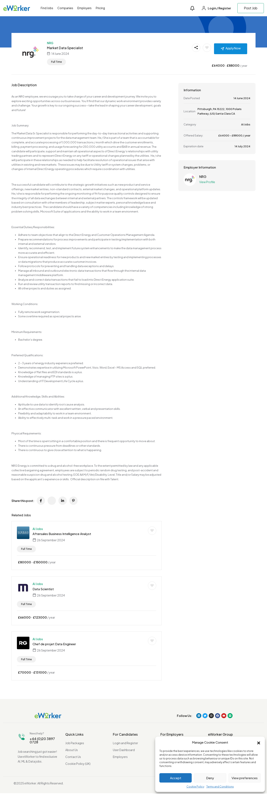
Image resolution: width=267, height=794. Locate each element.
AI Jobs (38, 529)
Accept (175, 778)
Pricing (100, 8)
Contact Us (73, 757)
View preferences (245, 778)
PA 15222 (218, 109)
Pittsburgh (205, 109)
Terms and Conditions (220, 786)
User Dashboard (124, 751)
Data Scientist (43, 589)
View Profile (207, 182)
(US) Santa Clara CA (222, 113)
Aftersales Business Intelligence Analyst (62, 534)
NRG (50, 43)
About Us (71, 751)
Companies (65, 8)
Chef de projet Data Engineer (54, 645)
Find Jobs (47, 8)
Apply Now (233, 48)
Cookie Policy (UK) (78, 764)
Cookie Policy (195, 786)
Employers (84, 8)
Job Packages (74, 744)
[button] (259, 742)
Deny (210, 778)
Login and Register (125, 744)
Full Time (56, 61)
